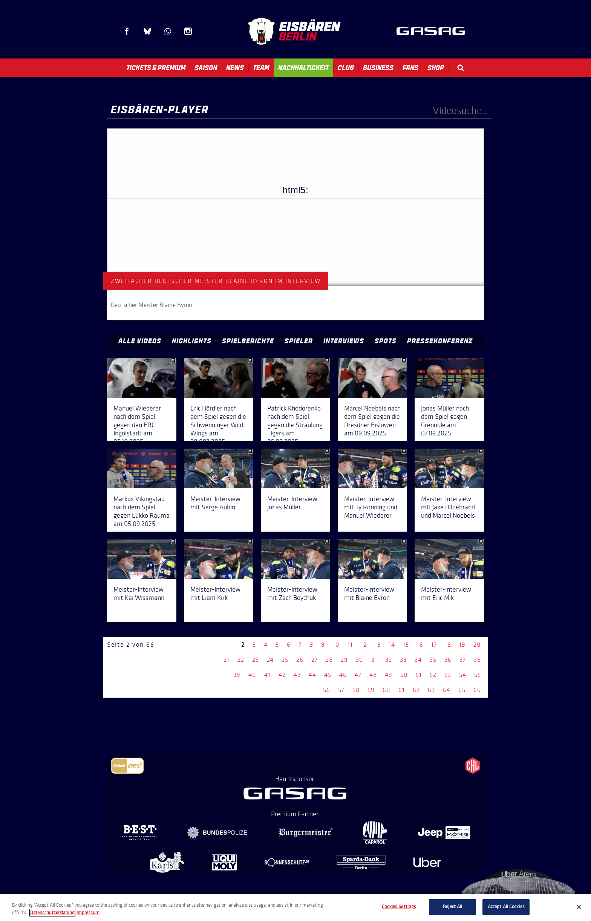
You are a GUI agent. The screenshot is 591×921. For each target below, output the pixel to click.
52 (433, 675)
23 (255, 660)
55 (477, 675)
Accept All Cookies (506, 907)
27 (314, 660)
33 (403, 660)
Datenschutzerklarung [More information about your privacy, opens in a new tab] (52, 913)
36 (448, 660)
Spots (386, 341)
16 (420, 645)
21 (227, 660)
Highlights (191, 341)
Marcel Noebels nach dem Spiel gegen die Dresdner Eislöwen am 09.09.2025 (372, 420)
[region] (295, 907)
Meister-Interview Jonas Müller (292, 503)
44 (312, 675)
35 (433, 660)
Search (460, 68)
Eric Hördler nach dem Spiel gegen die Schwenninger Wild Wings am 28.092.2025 (218, 425)
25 (285, 660)
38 (477, 660)
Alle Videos (139, 341)
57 (341, 690)
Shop (435, 68)
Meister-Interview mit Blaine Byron (369, 593)
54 (462, 675)
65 (461, 690)
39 (236, 675)
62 (416, 690)
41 (267, 675)
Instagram (188, 31)
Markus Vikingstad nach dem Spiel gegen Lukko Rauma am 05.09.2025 (141, 511)
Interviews (343, 341)
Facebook (127, 31)
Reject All (452, 907)
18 (448, 645)
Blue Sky (147, 31)
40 (252, 675)
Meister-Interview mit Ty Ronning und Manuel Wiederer (370, 507)
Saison (205, 68)
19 (462, 645)
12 (364, 645)
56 (326, 690)
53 (447, 675)
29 (344, 660)
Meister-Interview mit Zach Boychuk (292, 593)
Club (346, 68)
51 (419, 675)
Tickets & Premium (155, 68)
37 (462, 660)
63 (431, 690)
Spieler (299, 341)
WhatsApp (167, 31)
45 (327, 675)
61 (401, 690)
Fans (410, 68)
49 (388, 675)
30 (359, 660)
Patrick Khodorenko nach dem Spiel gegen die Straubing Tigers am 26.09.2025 (295, 425)
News (235, 68)
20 (477, 645)
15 (406, 645)
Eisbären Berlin (294, 31)
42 (282, 675)
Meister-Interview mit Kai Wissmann (138, 593)
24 (270, 660)
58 (356, 690)
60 (386, 690)
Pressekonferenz (440, 341)
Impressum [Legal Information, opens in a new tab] (88, 913)
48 (373, 675)
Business (378, 68)
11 (350, 645)
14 (392, 645)
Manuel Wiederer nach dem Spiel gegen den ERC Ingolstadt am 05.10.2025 (137, 425)
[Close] (579, 907)
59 (371, 690)
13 (378, 645)
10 (336, 645)
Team (261, 68)
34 (418, 660)
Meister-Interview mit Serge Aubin (215, 503)
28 (329, 660)
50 (404, 675)
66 (477, 690)
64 (446, 690)
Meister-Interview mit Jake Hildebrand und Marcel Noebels (448, 507)
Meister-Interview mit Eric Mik (446, 593)
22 (240, 660)
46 (343, 675)
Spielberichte (248, 341)
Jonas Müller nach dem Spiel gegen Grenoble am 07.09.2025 (445, 420)
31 (374, 660)
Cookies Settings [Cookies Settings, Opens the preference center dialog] (399, 907)
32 (388, 660)
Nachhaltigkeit (303, 68)
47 (358, 675)
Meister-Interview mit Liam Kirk (215, 593)
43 (297, 675)
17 (434, 645)
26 (299, 660)
